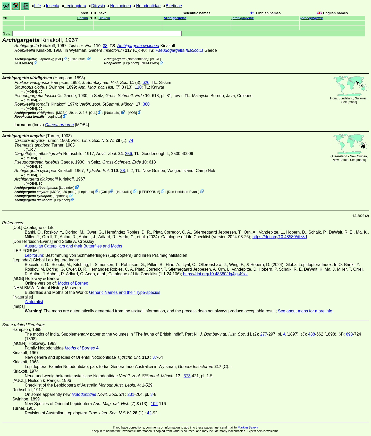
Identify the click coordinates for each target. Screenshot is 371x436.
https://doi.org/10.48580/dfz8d (279, 237)
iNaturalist (78, 59)
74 (131, 140)
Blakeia (104, 18)
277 (263, 334)
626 (145, 82)
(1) (99, 140)
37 (155, 357)
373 (187, 376)
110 (138, 87)
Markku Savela (248, 427)
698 (349, 334)
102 (154, 403)
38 (105, 46)
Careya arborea (59, 125)
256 (128, 153)
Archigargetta (175, 18)
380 (146, 104)
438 (311, 334)
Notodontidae (148, 6)
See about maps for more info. (305, 311)
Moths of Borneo (73, 283)
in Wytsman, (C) (102, 50)
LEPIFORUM (149, 192)
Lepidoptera (75, 6)
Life (37, 6)
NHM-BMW (23, 63)
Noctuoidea (120, 6)
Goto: (92, 33)
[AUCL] (155, 59)
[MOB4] (31, 91)
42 (149, 413)
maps (352, 102)
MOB (132, 112)
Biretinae (174, 6)
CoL (59, 59)
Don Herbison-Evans (183, 192)
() (242, 18)
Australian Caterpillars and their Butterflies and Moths (73, 246)
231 (130, 394)
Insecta (52, 6)
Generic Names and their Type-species (124, 292)
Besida (82, 18)
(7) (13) (105, 87)
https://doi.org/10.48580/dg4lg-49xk (215, 274)
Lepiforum (34, 255)
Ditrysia (98, 6)
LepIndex (45, 59)
